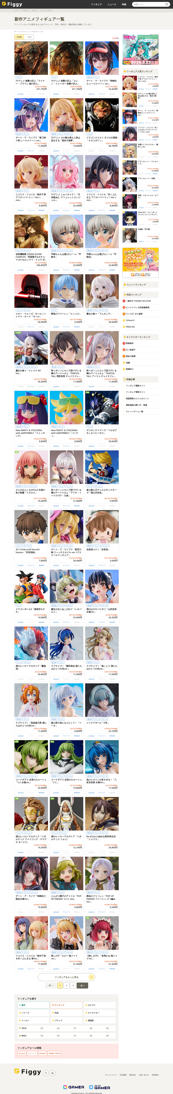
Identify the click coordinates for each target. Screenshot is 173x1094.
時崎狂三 (130, 369)
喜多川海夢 (131, 356)
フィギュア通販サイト (135, 385)
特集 (124, 4)
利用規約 (155, 1075)
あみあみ (21, 94)
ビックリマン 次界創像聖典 (137, 307)
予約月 (23, 1028)
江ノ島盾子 (131, 349)
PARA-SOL (130, 326)
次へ (82, 985)
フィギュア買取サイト (135, 392)
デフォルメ (27, 546)
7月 (74, 1028)
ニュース (112, 4)
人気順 (29, 37)
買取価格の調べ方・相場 (136, 405)
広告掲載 (123, 1075)
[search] (166, 4)
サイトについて (111, 1075)
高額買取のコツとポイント (137, 398)
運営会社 (132, 1075)
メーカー (24, 1020)
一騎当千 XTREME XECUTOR (138, 301)
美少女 (89, 77)
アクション (98, 486)
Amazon (41, 210)
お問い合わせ (144, 1075)
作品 (55, 1012)
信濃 (128, 362)
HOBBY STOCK (54, 1053)
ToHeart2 (130, 320)
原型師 (89, 1020)
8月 (91, 1028)
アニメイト (102, 94)
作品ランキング (133, 294)
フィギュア (96, 4)
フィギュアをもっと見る (66, 977)
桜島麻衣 (130, 343)
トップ (16, 10)
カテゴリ (34, 10)
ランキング (58, 1005)
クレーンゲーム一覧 (134, 411)
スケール (69, 134)
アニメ (19, 77)
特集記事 (129, 379)
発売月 (23, 1036)
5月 (42, 1028)
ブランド (57, 1020)
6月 (58, 1028)
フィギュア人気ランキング (138, 71)
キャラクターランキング (137, 337)
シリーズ (24, 1012)
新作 (22, 1005)
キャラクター (92, 1012)
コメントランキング (135, 284)
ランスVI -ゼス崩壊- (134, 313)
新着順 (19, 37)
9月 (107, 1028)
